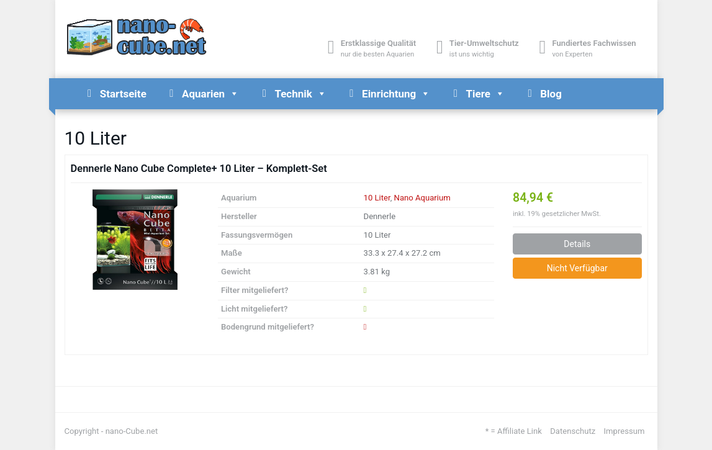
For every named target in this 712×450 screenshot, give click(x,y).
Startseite (123, 94)
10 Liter (377, 197)
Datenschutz (572, 431)
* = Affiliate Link (513, 431)
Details (577, 244)
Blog (551, 94)
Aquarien (210, 94)
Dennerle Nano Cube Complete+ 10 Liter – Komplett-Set (199, 168)
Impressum (624, 431)
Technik (300, 94)
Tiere (485, 94)
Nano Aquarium (422, 197)
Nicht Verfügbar (577, 268)
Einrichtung (396, 94)
